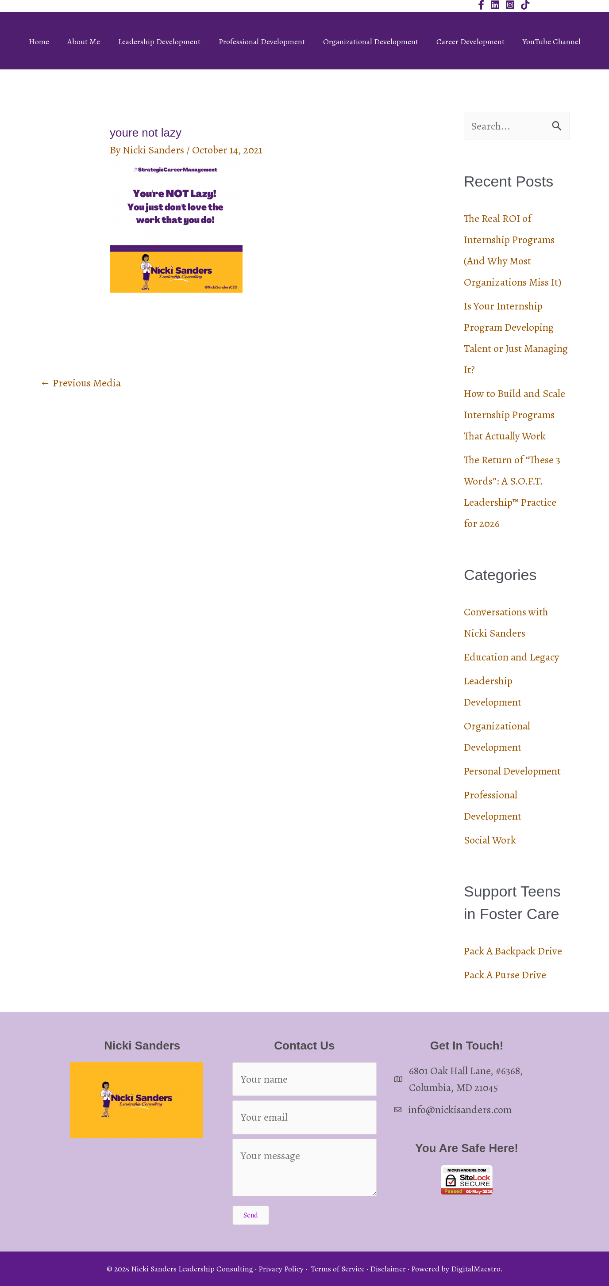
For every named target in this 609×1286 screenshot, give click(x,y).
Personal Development (512, 771)
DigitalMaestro (475, 1268)
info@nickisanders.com (460, 1110)
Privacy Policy (281, 1268)
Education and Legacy (511, 657)
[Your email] (304, 1117)
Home (39, 41)
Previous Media (80, 383)
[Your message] (304, 1167)
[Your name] (304, 1079)
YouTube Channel (552, 41)
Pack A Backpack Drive (513, 951)
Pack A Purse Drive (505, 975)
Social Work (490, 840)
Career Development (470, 41)
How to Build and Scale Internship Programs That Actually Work (514, 414)
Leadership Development (159, 41)
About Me (83, 41)
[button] (250, 1215)
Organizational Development (370, 41)
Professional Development (262, 41)
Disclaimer (388, 1268)
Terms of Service (338, 1268)
